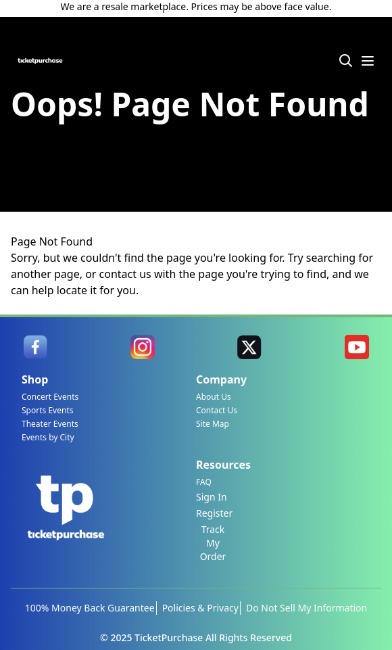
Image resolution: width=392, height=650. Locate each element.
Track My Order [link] (213, 543)
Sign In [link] (211, 496)
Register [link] (214, 513)
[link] (35, 347)
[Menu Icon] (368, 61)
